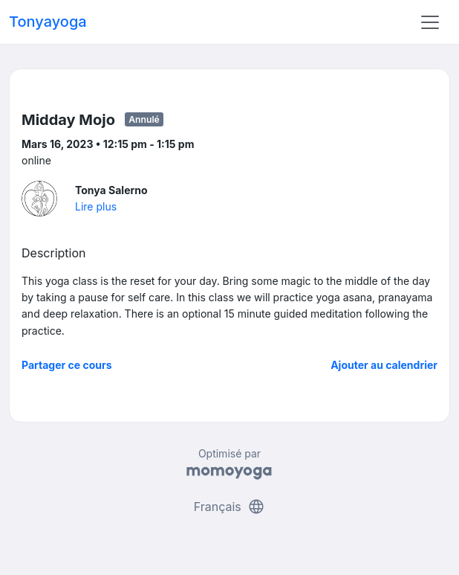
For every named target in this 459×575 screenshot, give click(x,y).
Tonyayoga (48, 21)
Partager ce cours (67, 365)
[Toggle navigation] (430, 22)
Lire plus (96, 206)
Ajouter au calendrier (384, 365)
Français (230, 506)
